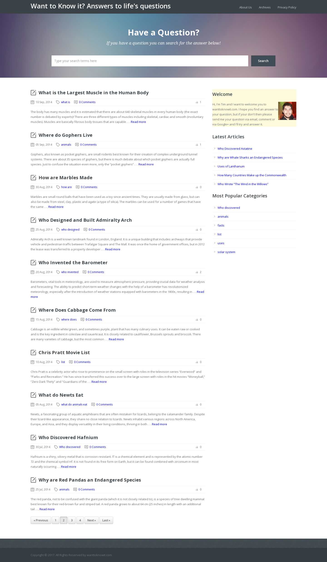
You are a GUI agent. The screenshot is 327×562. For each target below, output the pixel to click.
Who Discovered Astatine (235, 149)
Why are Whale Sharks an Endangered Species (250, 157)
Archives (265, 7)
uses (221, 243)
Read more (138, 122)
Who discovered (69, 447)
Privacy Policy (287, 7)
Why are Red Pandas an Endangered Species (90, 480)
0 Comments (87, 102)
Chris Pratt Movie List (64, 352)
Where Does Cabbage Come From (77, 310)
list (63, 362)
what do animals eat (74, 404)
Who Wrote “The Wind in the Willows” (243, 184)
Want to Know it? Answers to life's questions (101, 5)
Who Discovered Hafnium (68, 437)
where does (69, 319)
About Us (245, 7)
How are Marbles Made (65, 177)
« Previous (41, 520)
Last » (106, 520)
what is (65, 102)
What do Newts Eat (61, 395)
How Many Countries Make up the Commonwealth (252, 175)
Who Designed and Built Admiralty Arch (85, 220)
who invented (70, 272)
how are (66, 187)
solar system (226, 252)
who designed (70, 229)
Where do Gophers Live (65, 135)
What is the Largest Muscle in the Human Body (94, 93)
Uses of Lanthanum (231, 166)
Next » (91, 520)
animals (66, 145)
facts (221, 225)
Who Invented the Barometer (73, 262)
